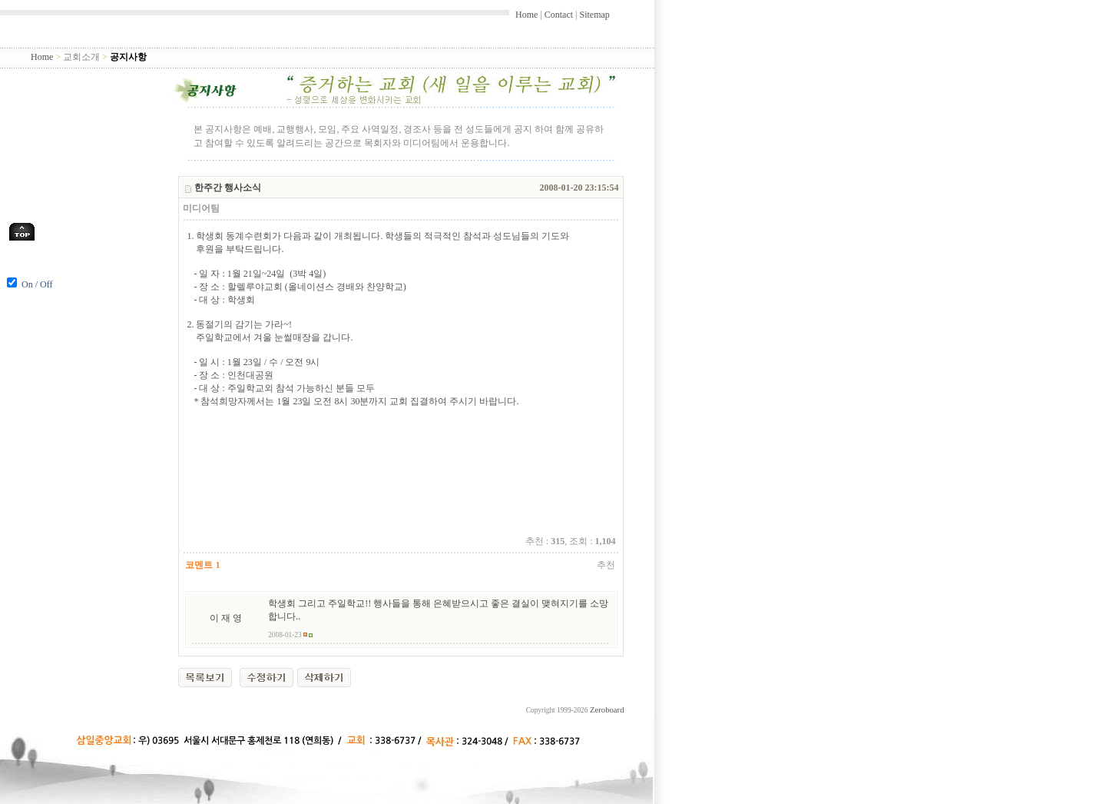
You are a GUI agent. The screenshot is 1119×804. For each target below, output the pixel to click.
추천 (606, 565)
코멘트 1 (202, 565)
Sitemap (594, 14)
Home (526, 14)
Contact (559, 14)
